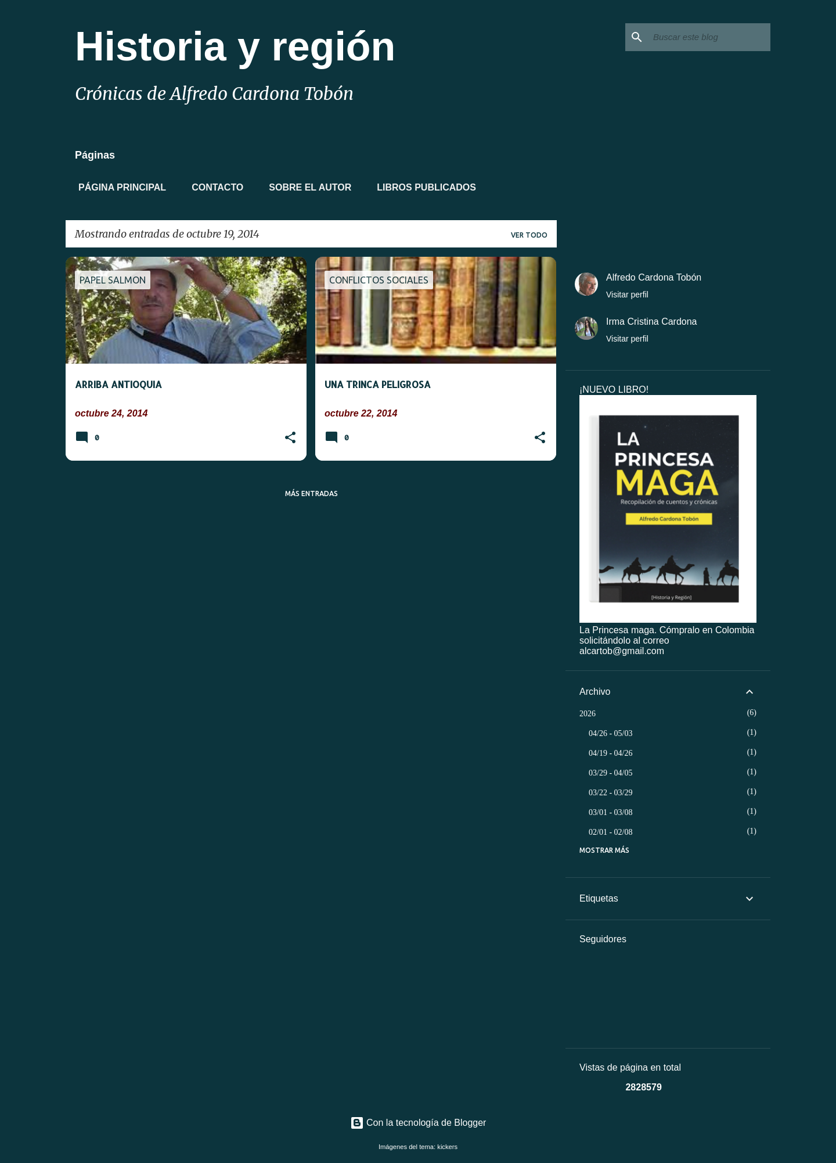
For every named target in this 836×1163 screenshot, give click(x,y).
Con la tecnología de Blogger (418, 1123)
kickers (447, 1146)
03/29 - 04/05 (610, 773)
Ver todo (529, 235)
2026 (587, 713)
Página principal (119, 187)
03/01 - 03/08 (610, 812)
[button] (290, 438)
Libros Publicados (423, 187)
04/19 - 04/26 (610, 753)
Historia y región (235, 46)
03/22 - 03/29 (610, 792)
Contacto (214, 187)
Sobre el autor (306, 187)
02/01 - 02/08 (610, 832)
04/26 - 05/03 (610, 733)
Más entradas (311, 493)
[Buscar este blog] (709, 37)
